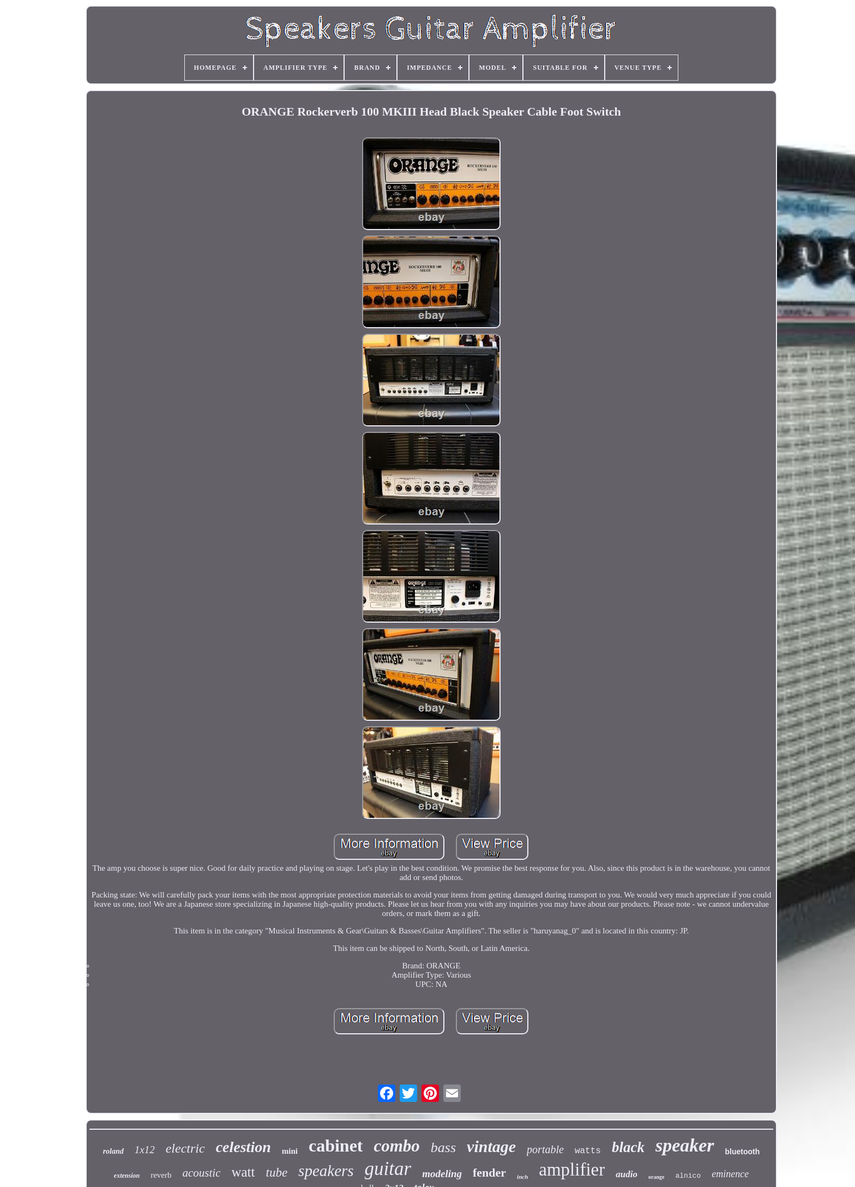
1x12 (145, 1149)
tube (277, 1172)
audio (626, 1174)
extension (127, 1175)
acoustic (201, 1172)
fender (489, 1172)
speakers (325, 1170)
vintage (491, 1146)
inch (522, 1176)
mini (290, 1151)
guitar (388, 1168)
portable (545, 1149)
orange (656, 1177)
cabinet (336, 1145)
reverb (160, 1175)
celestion (243, 1146)
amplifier (572, 1169)
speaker (684, 1145)
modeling (442, 1173)
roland (113, 1151)
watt (243, 1172)
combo (396, 1145)
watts (588, 1151)
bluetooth (742, 1151)
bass (443, 1147)
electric (185, 1148)
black (628, 1147)
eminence (730, 1173)
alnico (688, 1176)
